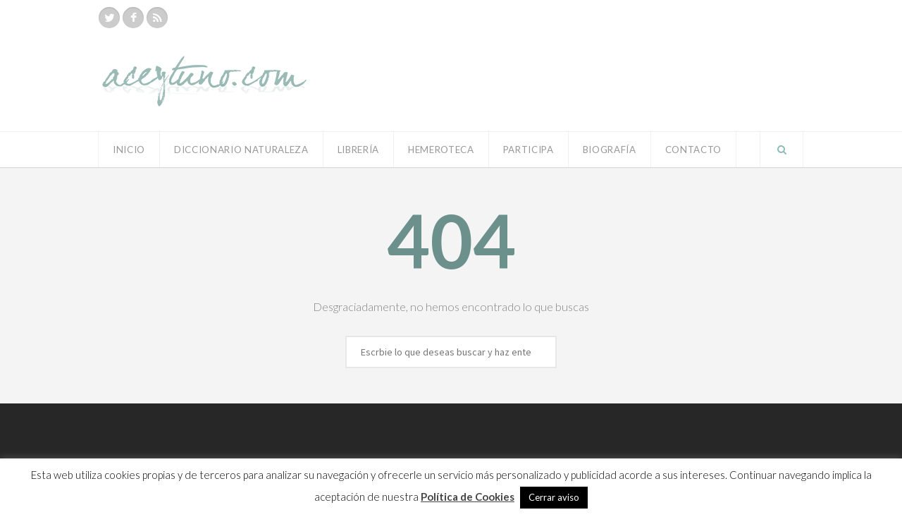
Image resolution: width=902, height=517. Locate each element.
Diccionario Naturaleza (241, 149)
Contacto (693, 149)
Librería (358, 149)
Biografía (609, 149)
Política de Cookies (467, 496)
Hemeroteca (441, 149)
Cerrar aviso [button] (554, 497)
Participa (528, 149)
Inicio (129, 149)
